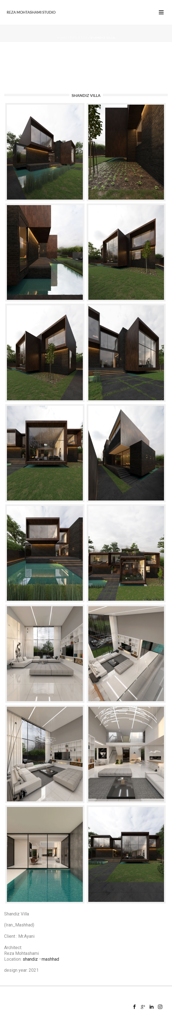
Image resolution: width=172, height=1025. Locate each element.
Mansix (95, 1021)
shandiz (30, 959)
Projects (79, 37)
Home (62, 37)
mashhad (50, 959)
